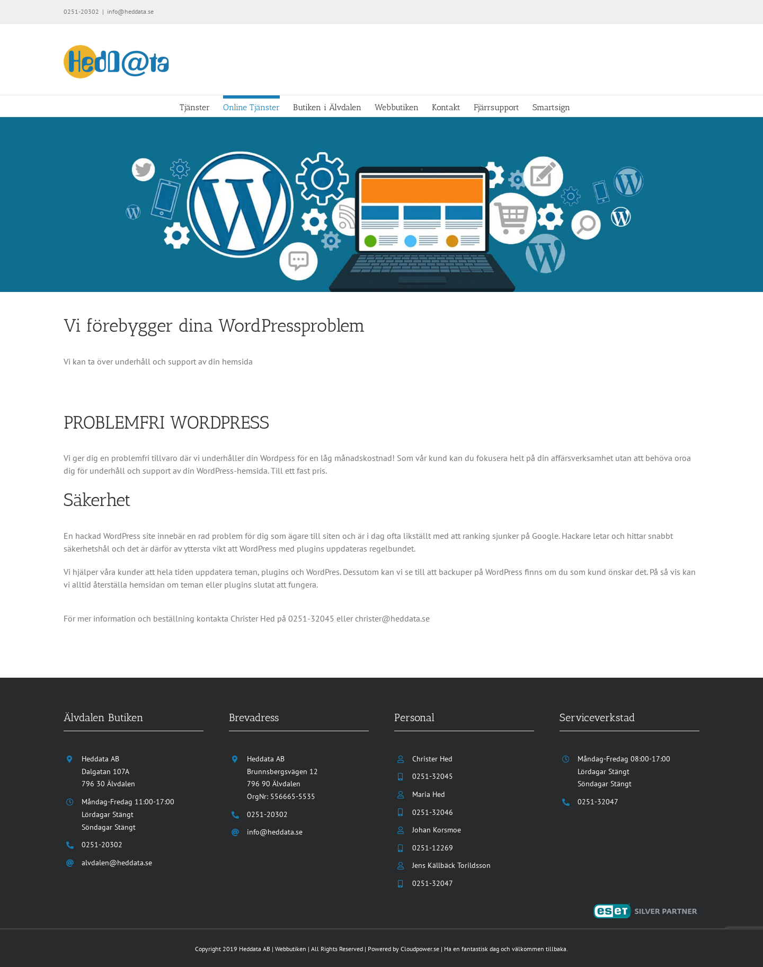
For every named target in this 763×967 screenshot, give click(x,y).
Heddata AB (254, 948)
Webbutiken (290, 948)
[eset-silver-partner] (646, 907)
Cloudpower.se (420, 948)
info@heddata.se (130, 11)
